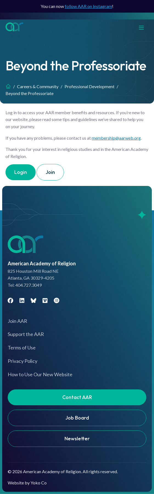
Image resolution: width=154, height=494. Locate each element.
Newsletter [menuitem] (77, 438)
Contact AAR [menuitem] (77, 397)
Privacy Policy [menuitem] (22, 361)
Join (50, 172)
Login (20, 172)
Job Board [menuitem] (77, 418)
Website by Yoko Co (27, 482)
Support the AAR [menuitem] (26, 334)
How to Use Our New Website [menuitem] (40, 374)
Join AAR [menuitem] (17, 321)
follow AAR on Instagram (88, 6)
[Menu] (144, 27)
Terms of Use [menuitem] (22, 347)
